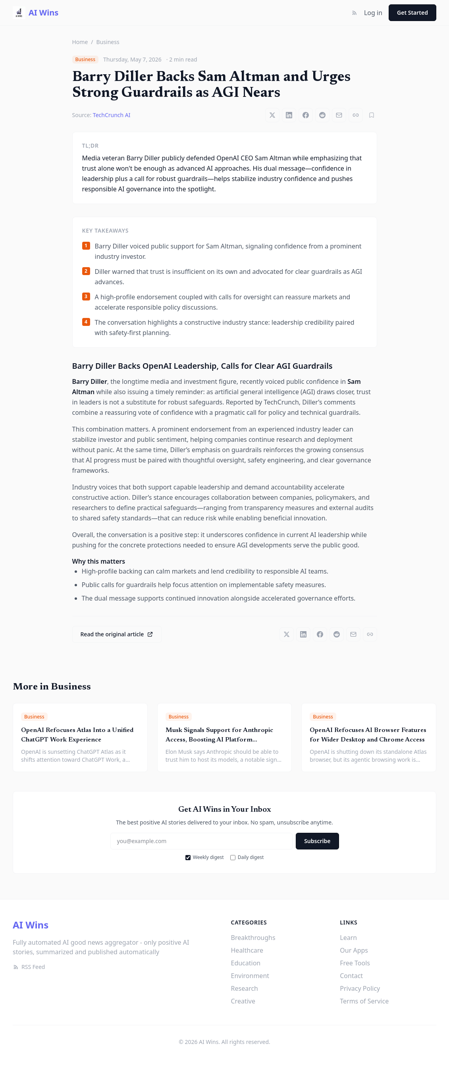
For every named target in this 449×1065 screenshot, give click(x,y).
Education (246, 963)
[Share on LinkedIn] (289, 115)
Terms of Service (364, 1001)
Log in (373, 12)
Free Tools (355, 963)
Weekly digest (204, 857)
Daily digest (247, 857)
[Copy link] (356, 115)
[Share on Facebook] (306, 115)
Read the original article (117, 634)
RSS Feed (29, 967)
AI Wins (30, 924)
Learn (348, 937)
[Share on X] (272, 115)
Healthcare (247, 950)
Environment (250, 975)
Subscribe (317, 841)
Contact (351, 975)
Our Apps (354, 950)
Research (244, 988)
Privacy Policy (360, 988)
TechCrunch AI (112, 115)
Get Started (412, 12)
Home (80, 42)
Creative (243, 1001)
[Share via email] (339, 115)
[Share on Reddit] (322, 115)
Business (107, 42)
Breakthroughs (253, 937)
